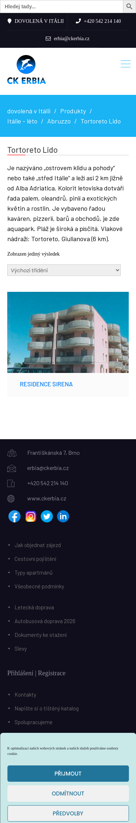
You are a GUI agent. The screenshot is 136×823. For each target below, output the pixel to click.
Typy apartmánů (34, 572)
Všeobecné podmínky (39, 586)
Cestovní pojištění (35, 558)
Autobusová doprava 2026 (45, 621)
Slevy (21, 648)
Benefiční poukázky (37, 735)
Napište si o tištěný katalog (47, 708)
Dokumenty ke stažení (41, 634)
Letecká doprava (34, 607)
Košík (15, 760)
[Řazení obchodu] (64, 270)
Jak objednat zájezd (38, 545)
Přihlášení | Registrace (36, 673)
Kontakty (25, 694)
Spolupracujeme (34, 722)
